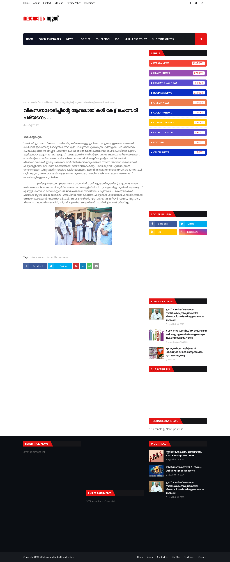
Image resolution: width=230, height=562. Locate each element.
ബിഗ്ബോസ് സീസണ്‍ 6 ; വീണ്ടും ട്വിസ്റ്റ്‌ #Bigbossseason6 (183, 468)
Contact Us (162, 557)
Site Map (59, 2)
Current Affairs (179, 122)
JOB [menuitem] (117, 39)
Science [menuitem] (85, 39)
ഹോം (26, 102)
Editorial (179, 142)
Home (26, 2)
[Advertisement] (83, 75)
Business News (179, 92)
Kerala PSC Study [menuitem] (136, 39)
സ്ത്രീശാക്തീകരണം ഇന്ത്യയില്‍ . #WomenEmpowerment (184, 453)
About (36, 2)
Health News (179, 73)
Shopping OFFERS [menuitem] (163, 39)
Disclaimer (89, 2)
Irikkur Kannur (38, 257)
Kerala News (179, 63)
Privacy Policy (73, 2)
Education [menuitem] (103, 39)
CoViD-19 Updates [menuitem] (50, 39)
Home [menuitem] (29, 39)
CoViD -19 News (179, 112)
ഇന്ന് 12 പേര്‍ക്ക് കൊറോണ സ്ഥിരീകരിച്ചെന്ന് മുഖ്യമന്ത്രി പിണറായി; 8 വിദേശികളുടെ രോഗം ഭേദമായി (185, 315)
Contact (47, 2)
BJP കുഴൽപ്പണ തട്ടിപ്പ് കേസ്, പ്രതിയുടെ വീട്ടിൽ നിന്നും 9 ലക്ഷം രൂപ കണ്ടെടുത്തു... (184, 352)
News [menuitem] (69, 39)
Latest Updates (179, 132)
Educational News (179, 83)
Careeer (202, 557)
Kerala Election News (41, 102)
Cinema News (179, 102)
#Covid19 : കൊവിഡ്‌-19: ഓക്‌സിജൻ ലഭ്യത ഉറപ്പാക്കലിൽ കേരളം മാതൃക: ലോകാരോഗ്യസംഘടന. (186, 334)
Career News (179, 152)
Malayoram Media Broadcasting (57, 557)
